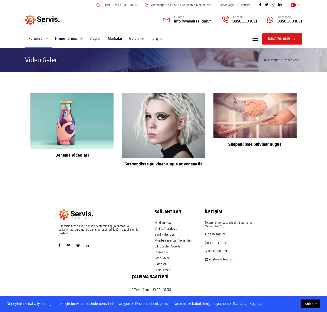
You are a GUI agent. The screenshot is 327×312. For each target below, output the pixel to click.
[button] (295, 5)
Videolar (160, 264)
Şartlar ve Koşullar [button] (248, 304)
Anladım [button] (311, 304)
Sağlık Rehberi (164, 234)
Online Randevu (165, 228)
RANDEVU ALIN (282, 39)
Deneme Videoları (72, 155)
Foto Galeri (162, 258)
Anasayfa (271, 60)
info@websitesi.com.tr (193, 21)
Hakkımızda (162, 223)
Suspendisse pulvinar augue (255, 144)
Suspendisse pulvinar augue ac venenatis (163, 163)
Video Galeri (292, 60)
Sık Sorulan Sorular (168, 246)
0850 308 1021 (245, 21)
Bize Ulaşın (162, 270)
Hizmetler (161, 252)
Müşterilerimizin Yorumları (173, 240)
